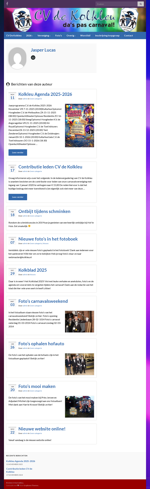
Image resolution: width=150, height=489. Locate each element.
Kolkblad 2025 (32, 270)
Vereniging (44, 35)
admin (25, 99)
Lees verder (17, 152)
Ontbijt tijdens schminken (44, 211)
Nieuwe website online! (42, 428)
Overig (71, 35)
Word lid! (85, 35)
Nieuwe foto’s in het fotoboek (48, 238)
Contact (128, 35)
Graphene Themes (31, 485)
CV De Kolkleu (14, 35)
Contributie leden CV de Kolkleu (50, 166)
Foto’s (58, 35)
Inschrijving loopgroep (107, 35)
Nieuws (46, 243)
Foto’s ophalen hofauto (41, 343)
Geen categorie (36, 99)
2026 (29, 35)
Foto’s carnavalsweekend (43, 301)
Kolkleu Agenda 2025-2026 (45, 94)
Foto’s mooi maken (37, 386)
